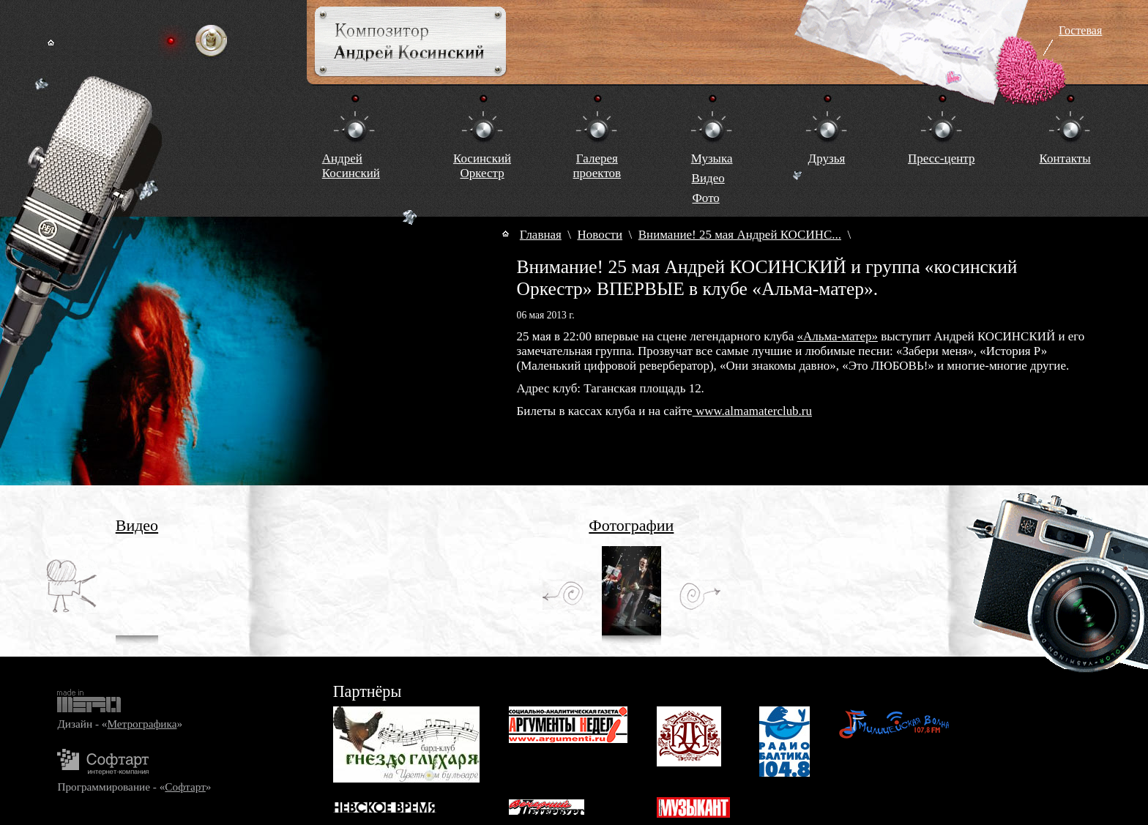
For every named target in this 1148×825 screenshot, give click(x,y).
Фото (705, 198)
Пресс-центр (941, 158)
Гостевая (1080, 30)
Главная (541, 235)
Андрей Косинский (351, 166)
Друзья (827, 158)
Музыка (712, 158)
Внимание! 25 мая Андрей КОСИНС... (739, 235)
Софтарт (185, 786)
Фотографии (631, 525)
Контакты (1064, 158)
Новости (600, 235)
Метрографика (141, 723)
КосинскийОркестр (482, 166)
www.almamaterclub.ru (752, 411)
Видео (708, 178)
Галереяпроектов (597, 166)
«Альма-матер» (837, 336)
